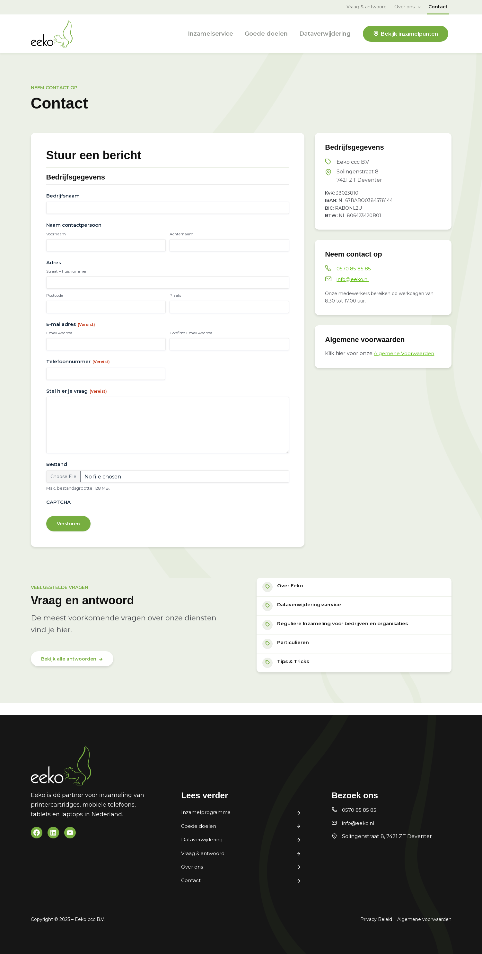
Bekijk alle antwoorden (68, 667)
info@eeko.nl (354, 279)
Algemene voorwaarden (424, 919)
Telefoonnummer (78, 361)
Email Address (59, 332)
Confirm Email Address (191, 332)
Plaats (175, 295)
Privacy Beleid (376, 919)
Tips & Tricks (296, 673)
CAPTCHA (58, 507)
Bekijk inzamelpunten (409, 34)
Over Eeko (293, 592)
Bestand (56, 470)
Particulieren (296, 652)
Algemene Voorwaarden (405, 353)
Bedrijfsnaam (63, 196)
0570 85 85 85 (355, 269)
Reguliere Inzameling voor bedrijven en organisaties (348, 632)
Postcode (54, 295)
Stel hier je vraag (76, 391)
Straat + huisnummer (66, 271)
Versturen (68, 529)
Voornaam (56, 234)
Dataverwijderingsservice (313, 612)
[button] (417, 6)
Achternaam (181, 234)
